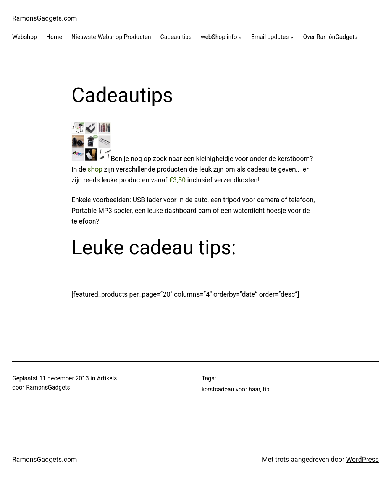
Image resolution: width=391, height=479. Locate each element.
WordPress (362, 459)
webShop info (219, 37)
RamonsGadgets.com (44, 18)
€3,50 (177, 180)
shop (95, 169)
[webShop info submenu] (240, 37)
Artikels (107, 378)
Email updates (270, 37)
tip (266, 389)
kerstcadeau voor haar (231, 389)
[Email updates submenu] (292, 37)
